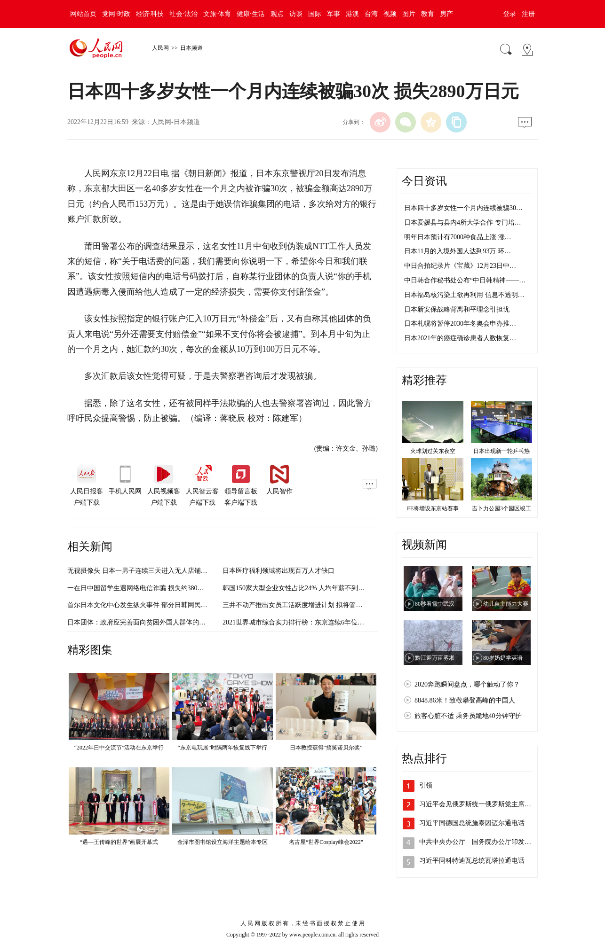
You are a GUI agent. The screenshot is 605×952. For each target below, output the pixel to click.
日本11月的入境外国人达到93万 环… (457, 251)
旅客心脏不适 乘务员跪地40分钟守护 (468, 715)
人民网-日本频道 (175, 121)
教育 (427, 13)
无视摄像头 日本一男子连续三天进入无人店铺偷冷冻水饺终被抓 (160, 570)
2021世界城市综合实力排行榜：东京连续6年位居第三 (300, 622)
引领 (425, 785)
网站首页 (83, 13)
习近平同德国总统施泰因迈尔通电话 (472, 823)
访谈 (295, 13)
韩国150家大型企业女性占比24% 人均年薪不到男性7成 (302, 588)
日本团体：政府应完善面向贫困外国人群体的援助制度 (146, 622)
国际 (314, 13)
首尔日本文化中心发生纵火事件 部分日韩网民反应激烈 (147, 605)
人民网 (160, 48)
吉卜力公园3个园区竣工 (501, 508)
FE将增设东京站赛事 (433, 508)
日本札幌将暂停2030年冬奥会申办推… (460, 323)
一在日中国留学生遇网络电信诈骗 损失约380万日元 (142, 588)
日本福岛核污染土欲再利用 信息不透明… (464, 294)
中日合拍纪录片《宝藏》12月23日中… (460, 265)
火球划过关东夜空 (432, 451)
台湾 (371, 13)
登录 (509, 13)
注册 (528, 13)
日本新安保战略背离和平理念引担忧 (456, 309)
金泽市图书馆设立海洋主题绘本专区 (222, 842)
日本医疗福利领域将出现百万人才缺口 (278, 570)
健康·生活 (251, 13)
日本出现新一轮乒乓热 (501, 451)
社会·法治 (183, 13)
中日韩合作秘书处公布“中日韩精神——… (464, 280)
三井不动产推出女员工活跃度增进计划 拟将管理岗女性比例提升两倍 (322, 605)
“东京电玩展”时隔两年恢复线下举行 (223, 747)
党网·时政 (116, 13)
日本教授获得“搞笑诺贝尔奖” (326, 747)
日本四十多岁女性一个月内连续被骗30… (463, 207)
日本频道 (191, 48)
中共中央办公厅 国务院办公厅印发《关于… (485, 841)
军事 (333, 13)
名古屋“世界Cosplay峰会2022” (326, 842)
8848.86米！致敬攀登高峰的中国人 (464, 700)
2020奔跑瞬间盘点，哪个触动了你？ (467, 684)
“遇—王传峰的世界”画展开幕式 (119, 842)
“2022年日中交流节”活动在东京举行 (119, 747)
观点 (277, 13)
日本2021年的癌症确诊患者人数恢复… (460, 338)
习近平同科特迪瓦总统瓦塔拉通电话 (472, 860)
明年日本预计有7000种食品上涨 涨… (457, 237)
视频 (390, 13)
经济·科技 (150, 13)
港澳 (352, 13)
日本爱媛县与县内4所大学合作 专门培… (462, 222)
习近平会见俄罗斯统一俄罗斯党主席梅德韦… (485, 804)
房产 (446, 13)
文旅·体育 (217, 13)
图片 (408, 13)
